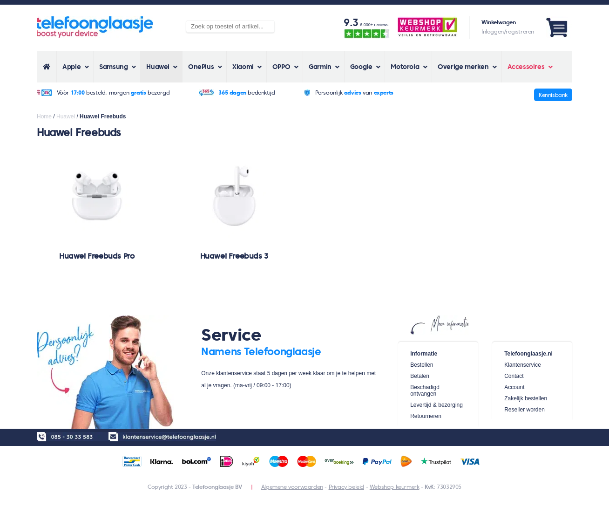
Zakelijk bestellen (525, 398)
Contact (513, 376)
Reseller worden (524, 409)
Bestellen (421, 365)
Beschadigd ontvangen (425, 390)
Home (44, 116)
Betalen (419, 376)
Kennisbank (553, 94)
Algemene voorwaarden (292, 486)
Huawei (65, 116)
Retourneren (425, 416)
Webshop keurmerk (395, 486)
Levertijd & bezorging (436, 405)
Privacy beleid (346, 486)
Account (514, 387)
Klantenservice (522, 365)
